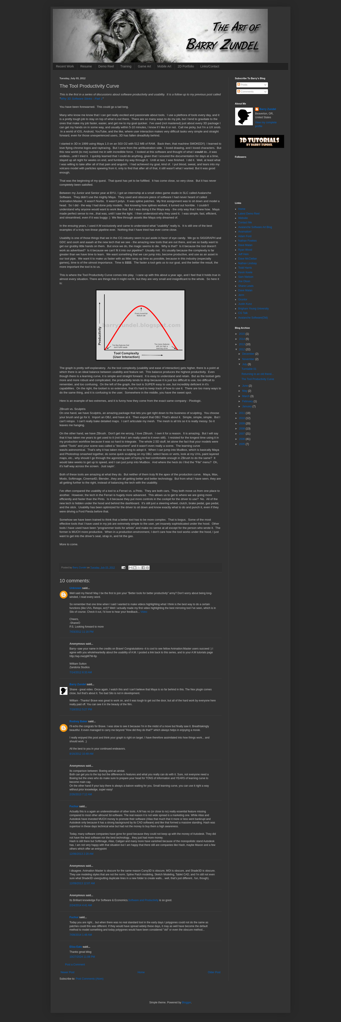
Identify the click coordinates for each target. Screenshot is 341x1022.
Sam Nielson (245, 276)
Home (141, 972)
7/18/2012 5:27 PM (80, 709)
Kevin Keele (245, 272)
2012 (242, 349)
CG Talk (243, 313)
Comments (245, 91)
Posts (242, 84)
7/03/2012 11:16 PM (81, 631)
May (245, 390)
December (248, 353)
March (246, 396)
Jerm (241, 295)
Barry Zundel (77, 684)
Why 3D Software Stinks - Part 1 (82, 98)
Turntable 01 (249, 368)
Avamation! (245, 231)
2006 (242, 439)
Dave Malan (245, 245)
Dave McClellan (247, 258)
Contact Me (245, 222)
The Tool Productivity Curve (258, 379)
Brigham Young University (253, 308)
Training (125, 66)
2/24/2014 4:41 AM (80, 905)
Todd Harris (245, 267)
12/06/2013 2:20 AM (81, 853)
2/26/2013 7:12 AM (80, 794)
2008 (242, 428)
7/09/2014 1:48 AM (80, 934)
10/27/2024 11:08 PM (82, 956)
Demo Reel (106, 66)
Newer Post (67, 972)
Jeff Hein (243, 254)
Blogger (186, 1002)
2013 (242, 344)
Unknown (75, 588)
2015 (242, 333)
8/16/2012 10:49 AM (81, 753)
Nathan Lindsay (247, 263)
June (245, 385)
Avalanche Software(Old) (253, 317)
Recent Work (65, 66)
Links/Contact (209, 66)
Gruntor (242, 299)
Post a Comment (75, 964)
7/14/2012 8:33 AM (80, 672)
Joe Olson (244, 281)
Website (243, 218)
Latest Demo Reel (249, 213)
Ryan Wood (245, 249)
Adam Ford (244, 236)
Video (144, 611)
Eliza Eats (75, 946)
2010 (242, 418)
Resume (86, 66)
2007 (242, 433)
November (248, 359)
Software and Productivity (143, 900)
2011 (242, 413)
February (248, 401)
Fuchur (74, 806)
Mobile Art (164, 66)
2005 (242, 444)
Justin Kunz (245, 303)
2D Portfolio (186, 66)
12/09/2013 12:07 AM (82, 883)
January (247, 406)
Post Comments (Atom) (89, 978)
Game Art (144, 66)
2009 (242, 423)
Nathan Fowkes (247, 240)
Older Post (214, 972)
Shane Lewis (246, 285)
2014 (242, 339)
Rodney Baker (78, 721)
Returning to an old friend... (258, 374)
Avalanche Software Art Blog (255, 227)
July (245, 364)
